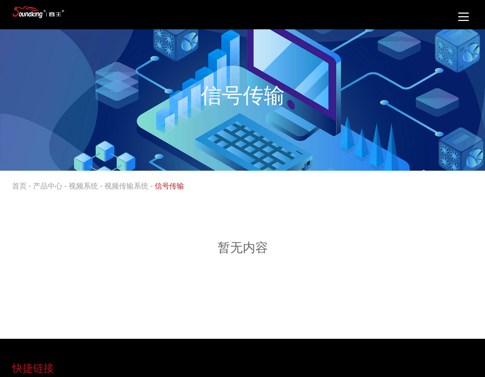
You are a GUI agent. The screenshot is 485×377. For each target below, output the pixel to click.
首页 (19, 185)
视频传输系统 (126, 185)
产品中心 (47, 185)
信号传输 (169, 185)
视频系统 (83, 185)
